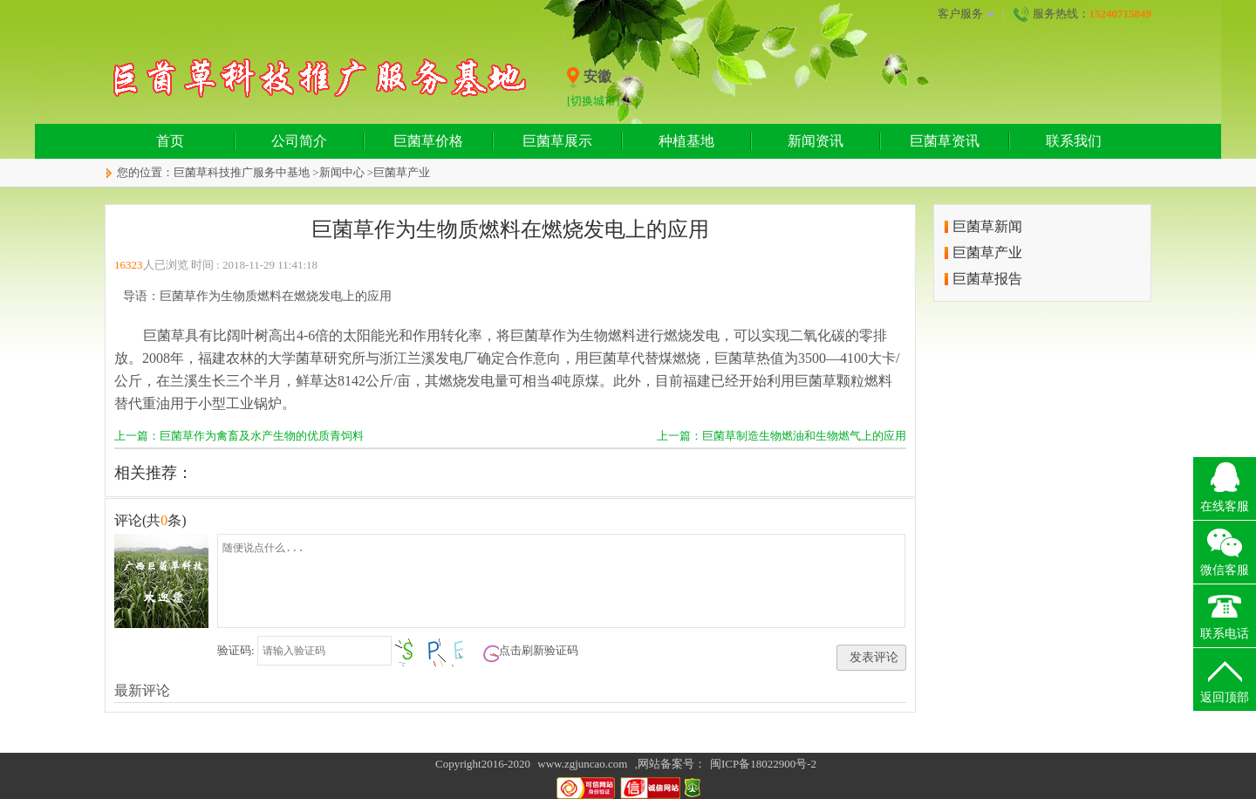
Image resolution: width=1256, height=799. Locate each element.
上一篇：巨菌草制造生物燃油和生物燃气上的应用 (781, 435)
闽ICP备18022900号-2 (763, 763)
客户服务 (966, 14)
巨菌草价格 (428, 140)
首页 (170, 140)
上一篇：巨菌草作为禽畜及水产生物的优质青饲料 (239, 435)
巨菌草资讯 (945, 140)
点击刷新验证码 (538, 650)
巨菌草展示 (557, 140)
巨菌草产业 (401, 172)
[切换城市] (593, 100)
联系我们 (1074, 140)
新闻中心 (342, 172)
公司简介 (299, 140)
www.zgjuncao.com (582, 763)
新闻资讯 (815, 140)
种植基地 (686, 140)
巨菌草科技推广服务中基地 (242, 172)
